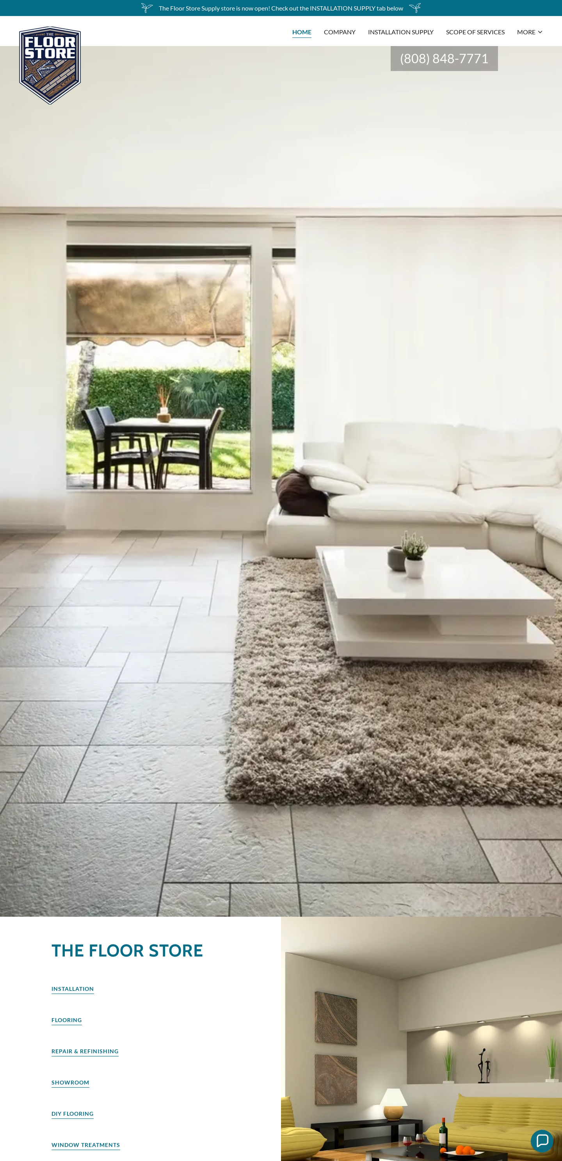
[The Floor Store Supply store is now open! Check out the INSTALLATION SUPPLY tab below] (281, 8)
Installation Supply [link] (401, 32)
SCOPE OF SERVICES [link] (475, 32)
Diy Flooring (73, 1113)
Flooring (67, 1020)
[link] (50, 30)
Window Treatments (86, 1144)
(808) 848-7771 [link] (444, 58)
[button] (530, 32)
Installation (73, 988)
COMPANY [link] (340, 32)
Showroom (70, 1082)
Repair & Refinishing (85, 1051)
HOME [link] (301, 32)
